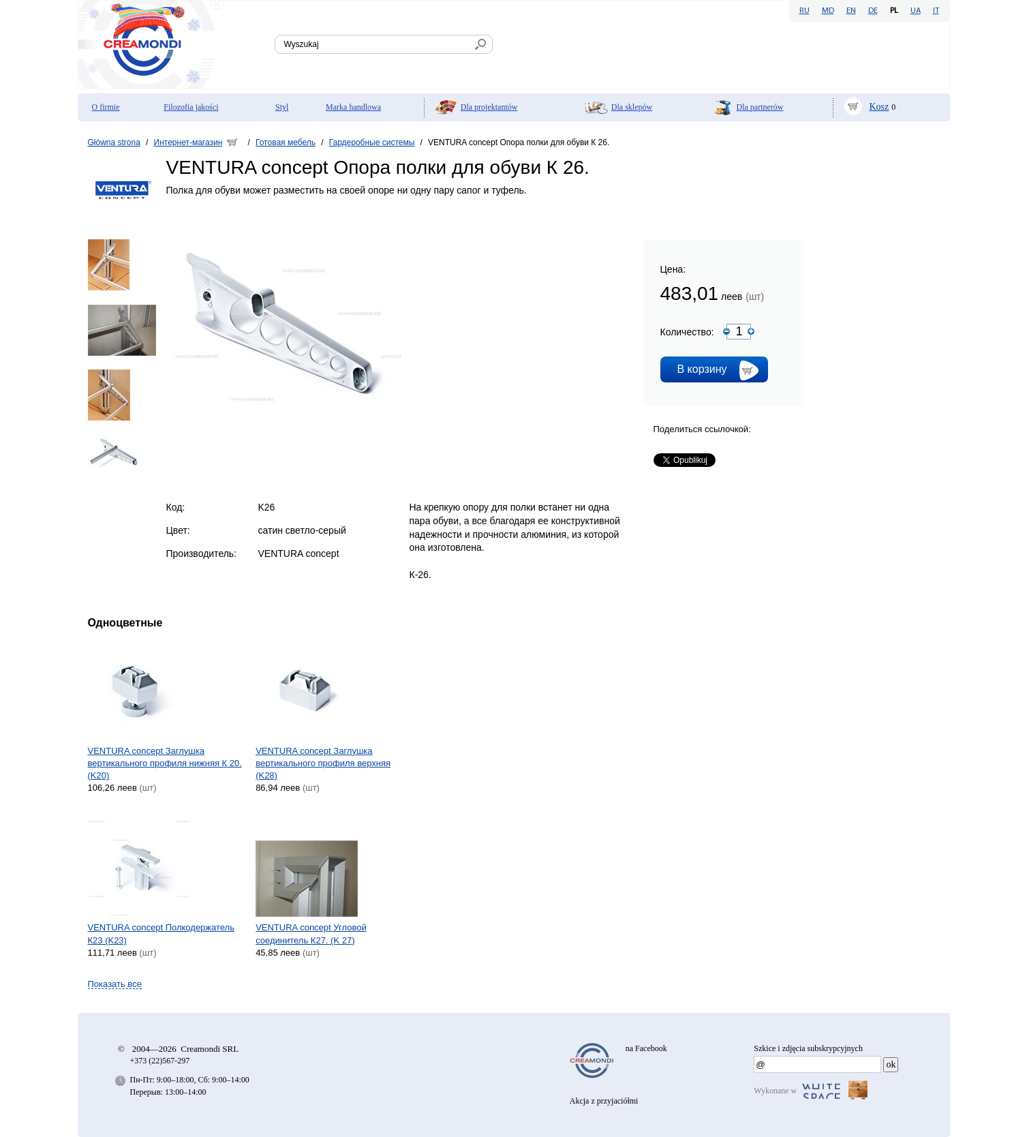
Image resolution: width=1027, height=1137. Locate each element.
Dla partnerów (760, 107)
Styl (281, 107)
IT (936, 11)
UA (915, 11)
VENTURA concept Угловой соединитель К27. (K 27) (311, 933)
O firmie (106, 107)
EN (851, 11)
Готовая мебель (286, 142)
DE (873, 11)
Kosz (879, 107)
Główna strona (114, 142)
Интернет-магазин (188, 142)
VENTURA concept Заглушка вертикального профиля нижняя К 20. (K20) (165, 763)
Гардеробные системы (372, 142)
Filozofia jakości (191, 107)
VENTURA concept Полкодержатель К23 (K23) (161, 933)
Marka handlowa (353, 107)
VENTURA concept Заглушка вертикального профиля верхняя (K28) (323, 763)
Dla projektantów (489, 107)
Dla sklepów (631, 107)
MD (828, 11)
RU (804, 11)
